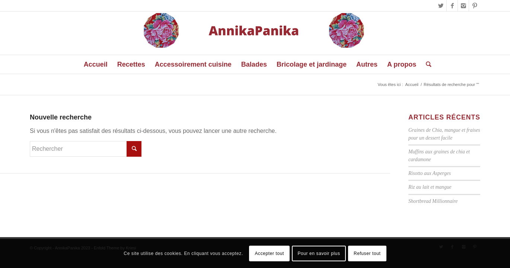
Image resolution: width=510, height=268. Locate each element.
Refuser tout (367, 253)
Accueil (411, 84)
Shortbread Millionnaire (433, 201)
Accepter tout (269, 253)
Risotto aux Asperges (429, 173)
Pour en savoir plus (318, 253)
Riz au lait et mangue (430, 187)
